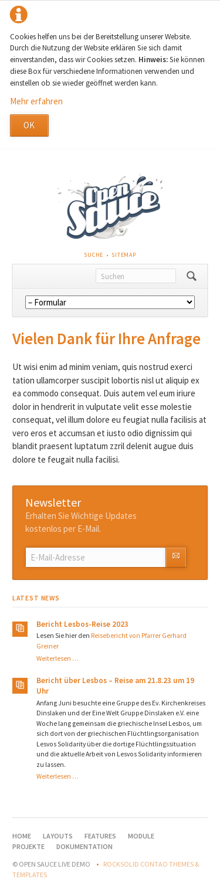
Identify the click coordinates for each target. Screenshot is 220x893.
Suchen (191, 276)
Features (100, 835)
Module (141, 835)
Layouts (58, 835)
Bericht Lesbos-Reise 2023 (82, 624)
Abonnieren (175, 557)
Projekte (28, 846)
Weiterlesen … (57, 658)
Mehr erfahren (36, 101)
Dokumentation (84, 846)
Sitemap (123, 255)
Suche (93, 255)
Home (21, 835)
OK (29, 125)
